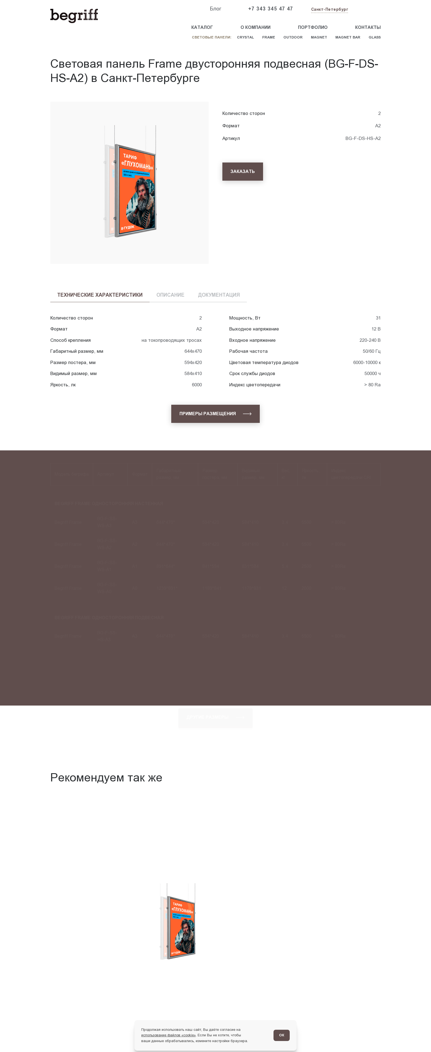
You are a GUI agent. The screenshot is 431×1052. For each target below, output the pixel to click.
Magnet (319, 37)
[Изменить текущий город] (329, 10)
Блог (215, 9)
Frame (268, 37)
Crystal (245, 37)
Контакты (368, 27)
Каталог (202, 27)
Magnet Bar (347, 37)
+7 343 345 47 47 (270, 9)
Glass (375, 37)
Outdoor (293, 37)
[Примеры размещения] (215, 414)
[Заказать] (242, 172)
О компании (255, 27)
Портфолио (313, 27)
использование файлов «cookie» (168, 1035)
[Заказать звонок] (368, 9)
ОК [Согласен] (281, 1035)
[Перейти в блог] (414, 1035)
